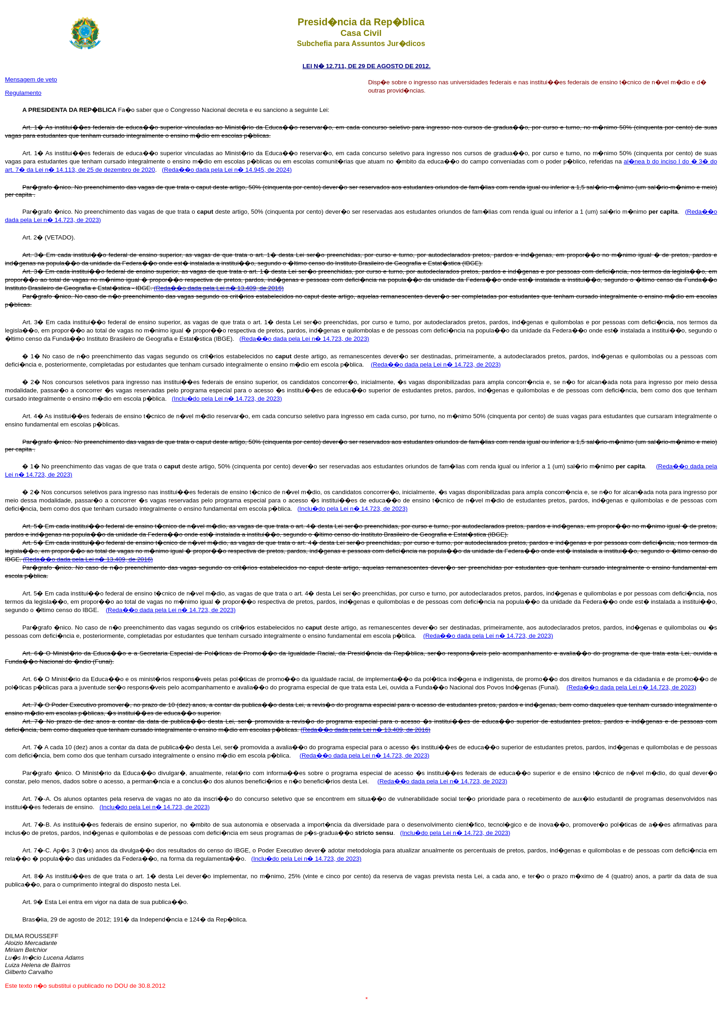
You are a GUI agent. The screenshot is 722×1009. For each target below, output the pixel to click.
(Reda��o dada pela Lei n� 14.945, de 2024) (227, 169)
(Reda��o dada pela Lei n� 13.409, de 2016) (219, 288)
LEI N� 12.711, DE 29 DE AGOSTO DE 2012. (367, 66)
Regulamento (23, 92)
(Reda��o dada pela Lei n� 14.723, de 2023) (304, 338)
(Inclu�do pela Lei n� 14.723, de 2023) (227, 398)
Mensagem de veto (31, 79)
